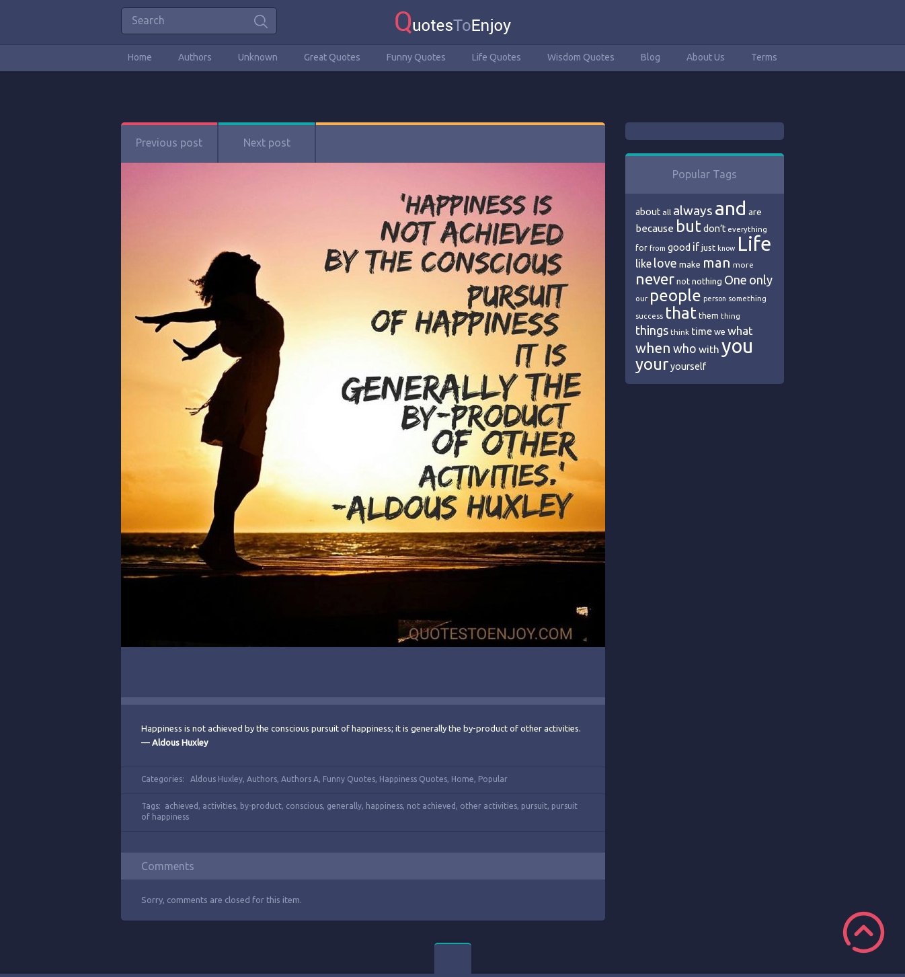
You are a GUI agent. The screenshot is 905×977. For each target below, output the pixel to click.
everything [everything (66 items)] (747, 229)
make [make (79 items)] (690, 264)
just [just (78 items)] (708, 247)
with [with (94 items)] (709, 349)
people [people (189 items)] (675, 295)
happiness (384, 806)
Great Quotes (332, 57)
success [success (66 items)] (649, 316)
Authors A (300, 779)
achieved (181, 806)
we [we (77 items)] (719, 331)
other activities (488, 806)
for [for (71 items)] (641, 247)
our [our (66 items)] (641, 299)
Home (140, 57)
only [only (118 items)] (761, 279)
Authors (195, 57)
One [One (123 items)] (735, 280)
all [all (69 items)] (666, 212)
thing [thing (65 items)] (730, 316)
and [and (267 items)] (730, 208)
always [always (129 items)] (693, 210)
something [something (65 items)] (747, 299)
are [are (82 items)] (755, 211)
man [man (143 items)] (717, 262)
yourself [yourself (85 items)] (688, 366)
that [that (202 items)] (681, 312)
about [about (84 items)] (647, 211)
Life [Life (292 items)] (754, 244)
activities (219, 806)
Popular (493, 779)
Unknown (258, 57)
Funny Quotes (416, 57)
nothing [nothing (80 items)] (707, 281)
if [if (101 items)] (696, 247)
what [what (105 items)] (740, 330)
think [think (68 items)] (679, 331)
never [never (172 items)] (654, 278)
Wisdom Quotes (581, 57)
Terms (764, 57)
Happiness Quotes (413, 779)
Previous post (169, 142)
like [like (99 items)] (643, 264)
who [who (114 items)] (685, 348)
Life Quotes (496, 57)
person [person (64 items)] (714, 299)
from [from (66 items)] (658, 248)
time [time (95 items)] (701, 331)
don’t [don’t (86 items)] (714, 228)
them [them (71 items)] (709, 315)
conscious (304, 806)
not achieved (431, 806)
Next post (266, 142)
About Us (705, 57)
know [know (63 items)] (726, 248)
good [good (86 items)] (679, 247)
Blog (650, 57)
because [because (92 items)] (654, 228)
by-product (261, 806)
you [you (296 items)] (737, 346)
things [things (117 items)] (651, 330)
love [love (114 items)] (665, 263)
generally (344, 806)
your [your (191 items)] (651, 364)
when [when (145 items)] (653, 348)
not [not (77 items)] (683, 281)
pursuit (534, 806)
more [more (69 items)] (743, 264)
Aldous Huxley (216, 779)
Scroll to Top (863, 932)
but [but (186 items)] (688, 226)
